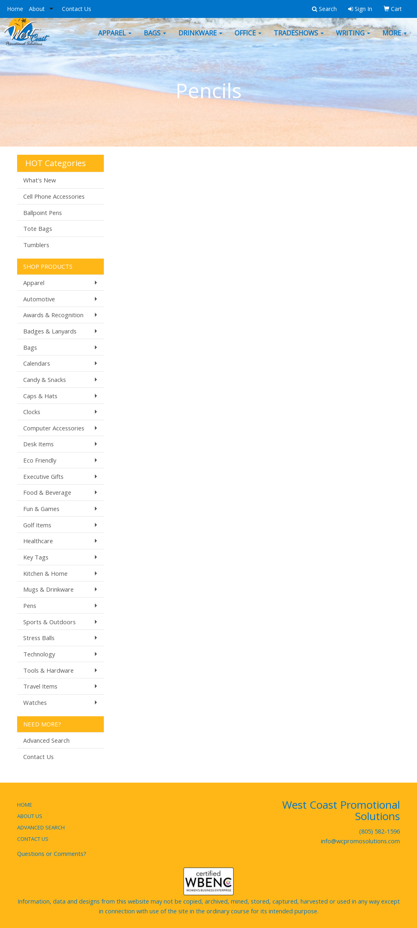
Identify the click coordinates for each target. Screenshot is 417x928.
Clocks (31, 412)
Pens (29, 605)
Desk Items (38, 444)
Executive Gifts (43, 476)
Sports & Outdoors (49, 622)
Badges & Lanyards (50, 331)
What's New (39, 180)
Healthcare (38, 541)
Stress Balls (39, 638)
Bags (155, 38)
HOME (24, 804)
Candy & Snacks (44, 379)
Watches (35, 702)
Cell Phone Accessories (54, 196)
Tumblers (36, 245)
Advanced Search (46, 740)
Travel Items (40, 686)
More (394, 38)
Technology (39, 654)
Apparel (115, 38)
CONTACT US (32, 838)
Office (248, 38)
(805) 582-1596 (379, 831)
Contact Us (76, 9)
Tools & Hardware (48, 670)
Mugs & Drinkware (48, 589)
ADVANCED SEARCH (41, 827)
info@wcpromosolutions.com (360, 841)
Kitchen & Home (45, 573)
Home (15, 9)
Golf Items (37, 525)
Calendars (36, 363)
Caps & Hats (40, 396)
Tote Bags (37, 228)
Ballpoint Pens (42, 212)
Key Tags (35, 557)
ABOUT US (29, 816)
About (37, 9)
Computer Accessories (53, 428)
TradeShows (299, 38)
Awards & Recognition (53, 315)
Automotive (39, 299)
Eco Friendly (39, 460)
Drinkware (200, 38)
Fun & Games (41, 509)
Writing (353, 38)
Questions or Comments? (51, 853)
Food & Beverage (47, 492)
